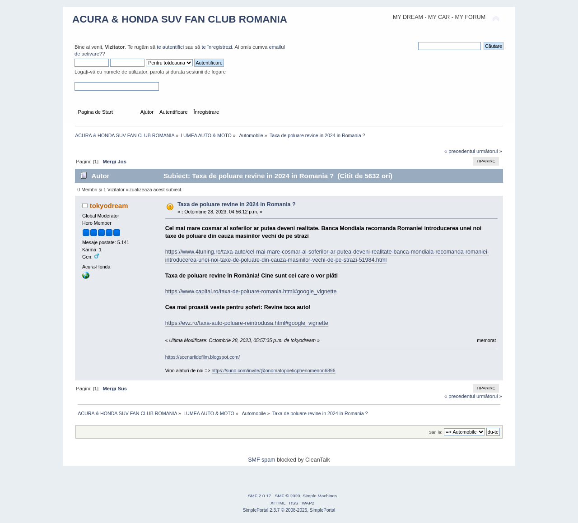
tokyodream (109, 205)
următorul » (489, 151)
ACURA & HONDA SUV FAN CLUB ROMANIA (179, 19)
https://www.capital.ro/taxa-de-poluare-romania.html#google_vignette (251, 291)
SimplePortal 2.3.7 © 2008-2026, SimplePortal (289, 510)
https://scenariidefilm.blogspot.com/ (202, 357)
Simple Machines (320, 495)
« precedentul (459, 151)
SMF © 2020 (287, 495)
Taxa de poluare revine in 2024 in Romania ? (236, 204)
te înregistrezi (216, 47)
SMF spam (261, 460)
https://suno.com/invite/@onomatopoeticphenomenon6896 (274, 370)
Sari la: (436, 432)
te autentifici (170, 47)
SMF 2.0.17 (259, 495)
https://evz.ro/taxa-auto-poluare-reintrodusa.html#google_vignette (246, 323)
